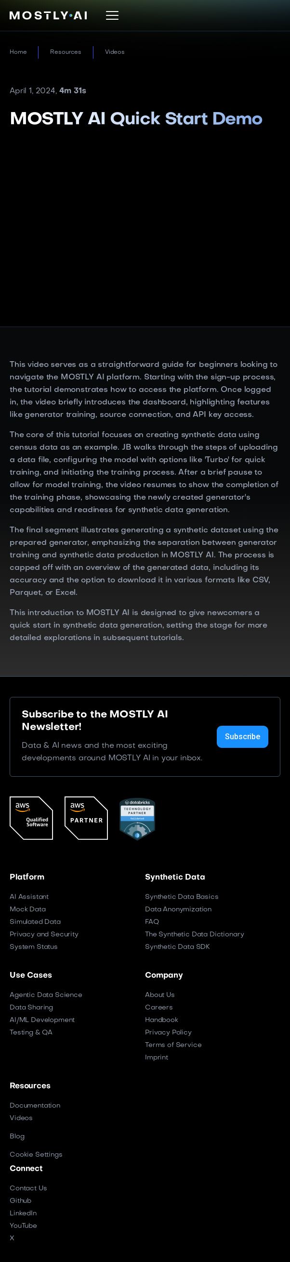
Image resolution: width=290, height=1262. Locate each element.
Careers (159, 1008)
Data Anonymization (178, 910)
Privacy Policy (168, 1033)
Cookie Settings (36, 1155)
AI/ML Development (42, 1020)
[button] (112, 15)
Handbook (161, 1020)
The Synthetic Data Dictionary (194, 935)
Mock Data (28, 910)
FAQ (152, 922)
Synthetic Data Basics (182, 897)
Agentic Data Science (46, 995)
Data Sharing (31, 1008)
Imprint (156, 1058)
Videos (115, 52)
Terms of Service (173, 1045)
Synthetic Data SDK (177, 947)
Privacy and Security (44, 935)
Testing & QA (31, 1033)
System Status (34, 947)
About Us (160, 995)
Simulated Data (35, 922)
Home (18, 52)
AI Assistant (29, 897)
